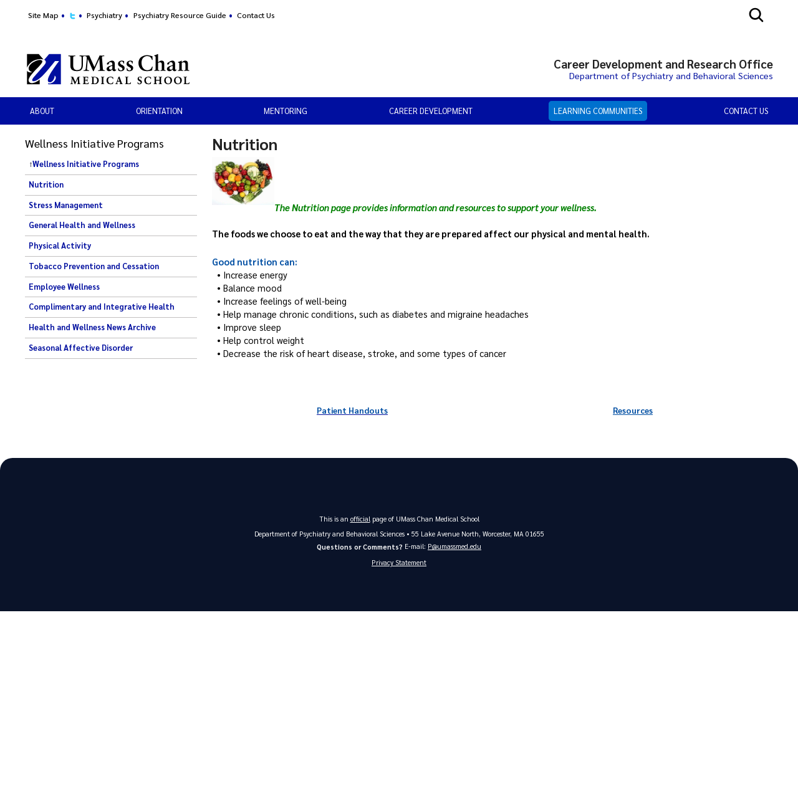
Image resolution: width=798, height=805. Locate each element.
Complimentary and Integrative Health (102, 307)
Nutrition (46, 184)
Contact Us (256, 15)
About (42, 110)
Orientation (159, 110)
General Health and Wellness (82, 225)
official (360, 518)
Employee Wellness (64, 287)
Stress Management (66, 205)
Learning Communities (598, 110)
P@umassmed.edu (454, 546)
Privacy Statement (399, 562)
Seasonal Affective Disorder (81, 348)
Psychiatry (104, 15)
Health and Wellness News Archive (92, 327)
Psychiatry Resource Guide (179, 15)
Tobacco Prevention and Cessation (94, 266)
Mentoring (285, 110)
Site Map (43, 15)
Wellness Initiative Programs (85, 164)
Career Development (431, 110)
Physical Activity (60, 245)
